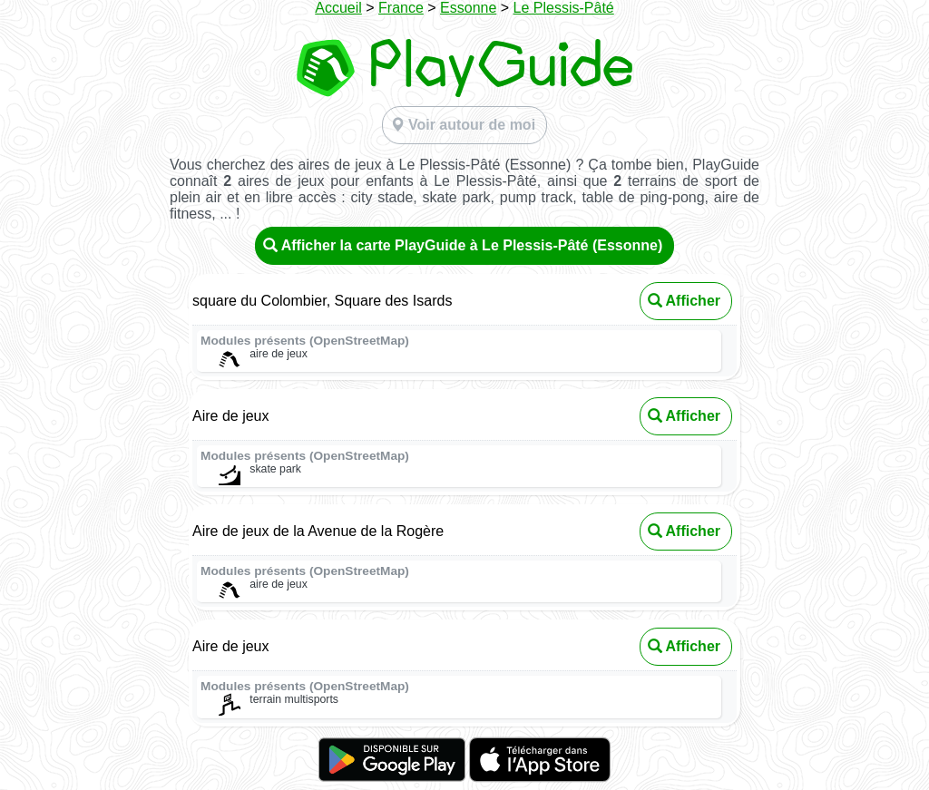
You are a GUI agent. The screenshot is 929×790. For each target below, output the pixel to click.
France (401, 7)
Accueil (338, 7)
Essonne (468, 7)
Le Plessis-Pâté (563, 7)
